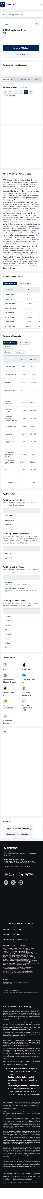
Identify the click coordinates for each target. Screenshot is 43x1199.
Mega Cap (32, 956)
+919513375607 (25, 867)
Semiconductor (12, 962)
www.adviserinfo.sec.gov (16, 1027)
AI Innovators (34, 963)
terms (25, 1182)
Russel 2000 (27, 952)
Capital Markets (25, 960)
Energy (4, 964)
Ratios (30, 79)
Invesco (12, 955)
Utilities (27, 962)
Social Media (22, 964)
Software (5, 959)
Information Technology (9, 963)
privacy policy (33, 1182)
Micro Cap (5, 956)
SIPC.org (23, 1035)
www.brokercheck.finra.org (10, 1035)
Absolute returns (9, 283)
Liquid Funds (26, 948)
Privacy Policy (27, 982)
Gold (20, 948)
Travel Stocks (16, 971)
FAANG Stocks (14, 972)
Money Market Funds (24, 949)
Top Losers (6, 972)
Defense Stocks (7, 971)
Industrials (19, 963)
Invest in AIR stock (21, 48)
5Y (31, 92)
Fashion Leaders (25, 968)
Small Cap (12, 956)
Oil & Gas (5, 958)
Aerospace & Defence (15, 959)
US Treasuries (13, 949)
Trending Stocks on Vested (26, 972)
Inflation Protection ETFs (18, 951)
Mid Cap (19, 956)
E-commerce (6, 968)
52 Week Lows (6, 970)
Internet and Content (8, 960)
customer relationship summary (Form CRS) (18, 1029)
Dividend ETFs (6, 951)
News (36, 79)
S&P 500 (20, 952)
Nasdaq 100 (14, 952)
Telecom (17, 960)
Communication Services (9, 967)
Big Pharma (32, 970)
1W (10, 92)
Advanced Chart (9, 96)
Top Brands (29, 955)
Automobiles (20, 962)
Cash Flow (8, 347)
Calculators (6, 982)
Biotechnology (30, 958)
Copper (15, 948)
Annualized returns (25, 283)
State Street (6, 955)
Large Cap (25, 956)
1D (5, 92)
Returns (14, 79)
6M (21, 92)
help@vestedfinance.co (11, 867)
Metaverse (20, 967)
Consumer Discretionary (9, 966)
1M (15, 92)
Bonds (32, 948)
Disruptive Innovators (22, 966)
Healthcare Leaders (26, 971)
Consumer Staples (13, 964)
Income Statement (10, 343)
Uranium (9, 948)
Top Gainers (34, 960)
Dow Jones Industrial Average (11, 953)
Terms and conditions (16, 982)
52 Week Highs (15, 968)
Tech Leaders (15, 970)
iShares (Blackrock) (32, 953)
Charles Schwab (20, 955)
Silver (4, 948)
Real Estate (6, 949)
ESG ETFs (28, 951)
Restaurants (25, 959)
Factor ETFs (6, 952)
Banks (4, 962)
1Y (26, 92)
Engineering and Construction (17, 958)
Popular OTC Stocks (8, 974)
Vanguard (22, 953)
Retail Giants (24, 970)
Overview (5, 79)
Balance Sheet (24, 343)
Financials (22, 79)
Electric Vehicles (29, 967)
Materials (32, 962)
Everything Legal (7, 983)
